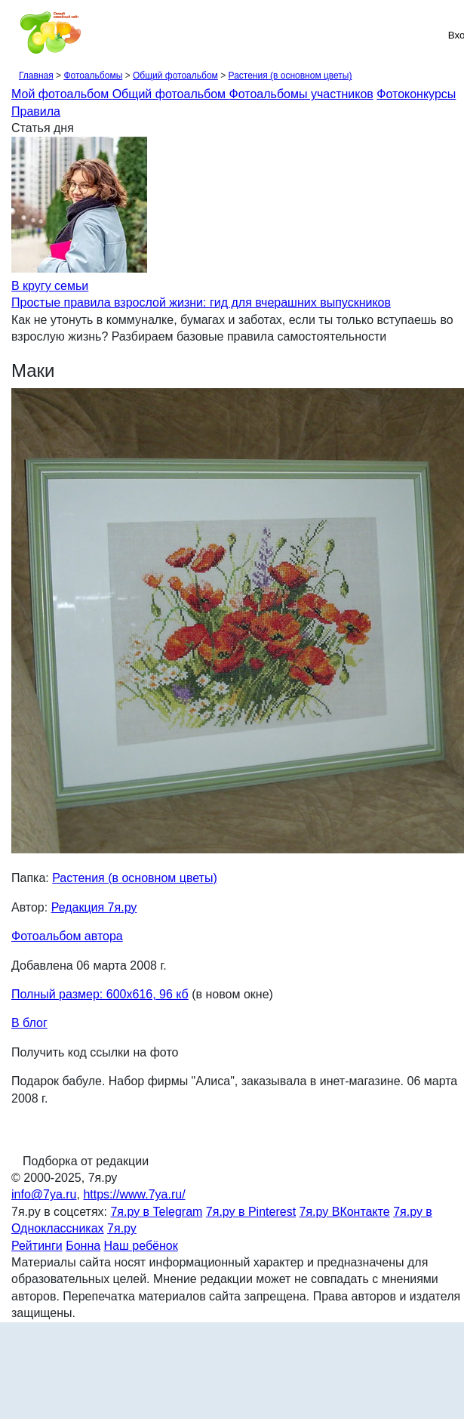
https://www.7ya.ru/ (134, 1194)
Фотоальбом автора (67, 936)
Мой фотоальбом (61, 94)
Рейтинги (37, 1245)
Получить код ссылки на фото (94, 1052)
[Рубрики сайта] (15, 34)
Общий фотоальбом (175, 75)
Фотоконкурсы (416, 94)
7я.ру (122, 1228)
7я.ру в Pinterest (251, 1211)
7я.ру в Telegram (156, 1211)
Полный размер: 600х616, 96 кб (100, 994)
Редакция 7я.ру (94, 907)
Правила (35, 111)
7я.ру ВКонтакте (345, 1211)
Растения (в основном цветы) (290, 75)
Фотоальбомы (92, 75)
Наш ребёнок (141, 1245)
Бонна (83, 1245)
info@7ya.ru (44, 1194)
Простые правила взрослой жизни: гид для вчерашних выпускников (201, 302)
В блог (29, 1022)
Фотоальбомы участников (301, 94)
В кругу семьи (49, 285)
